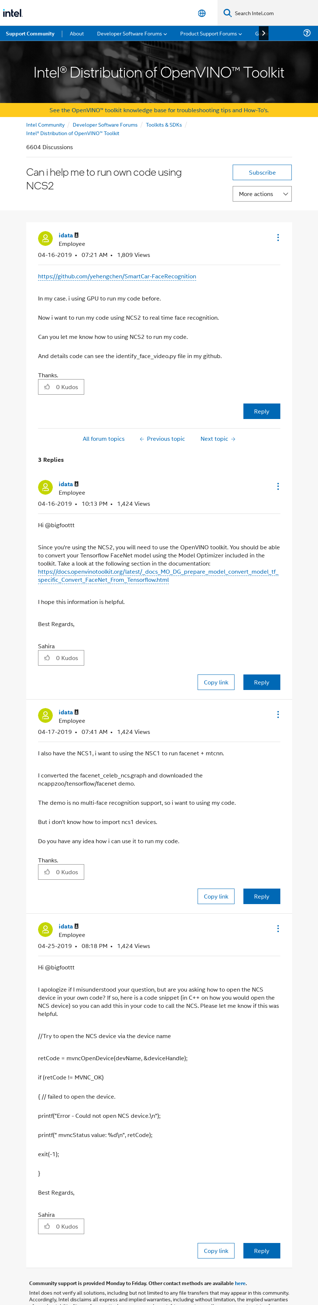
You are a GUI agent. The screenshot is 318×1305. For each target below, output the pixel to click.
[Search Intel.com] (275, 13)
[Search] (227, 12)
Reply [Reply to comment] (261, 682)
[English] (202, 13)
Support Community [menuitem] (30, 33)
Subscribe (262, 172)
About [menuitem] (77, 33)
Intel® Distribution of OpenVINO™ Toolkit (72, 133)
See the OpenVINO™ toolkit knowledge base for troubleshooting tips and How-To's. (159, 110)
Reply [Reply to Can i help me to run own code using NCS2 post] (261, 411)
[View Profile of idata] (69, 235)
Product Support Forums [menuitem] (208, 33)
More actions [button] (256, 193)
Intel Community (45, 124)
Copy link (216, 682)
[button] (277, 237)
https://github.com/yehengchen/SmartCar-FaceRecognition (117, 276)
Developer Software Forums (105, 124)
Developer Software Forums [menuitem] (129, 33)
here (240, 1283)
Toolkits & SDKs (164, 124)
